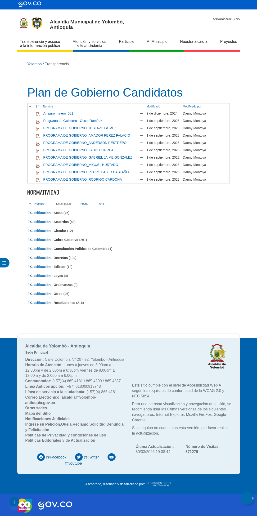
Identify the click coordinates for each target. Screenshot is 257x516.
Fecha (84, 203)
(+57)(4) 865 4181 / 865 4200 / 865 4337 (73, 381)
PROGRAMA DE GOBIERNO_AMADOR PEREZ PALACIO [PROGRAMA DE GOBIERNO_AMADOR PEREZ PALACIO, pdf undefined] (86, 135)
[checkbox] (31, 107)
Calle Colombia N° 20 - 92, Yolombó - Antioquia (74, 359)
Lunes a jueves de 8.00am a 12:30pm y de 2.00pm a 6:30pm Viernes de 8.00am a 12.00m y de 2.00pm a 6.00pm (70, 370)
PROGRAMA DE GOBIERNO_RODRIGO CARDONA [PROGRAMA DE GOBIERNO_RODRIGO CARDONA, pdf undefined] (82, 179)
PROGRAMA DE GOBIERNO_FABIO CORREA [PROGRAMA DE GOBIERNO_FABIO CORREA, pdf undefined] (78, 150)
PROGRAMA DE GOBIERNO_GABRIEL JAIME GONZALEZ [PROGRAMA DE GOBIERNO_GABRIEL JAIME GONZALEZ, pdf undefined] (87, 157)
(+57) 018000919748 (63, 386)
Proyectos (228, 42)
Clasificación (39, 213)
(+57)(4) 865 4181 (71, 392)
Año (101, 203)
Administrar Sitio (226, 19)
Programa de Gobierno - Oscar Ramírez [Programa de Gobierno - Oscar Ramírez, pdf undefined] (72, 121)
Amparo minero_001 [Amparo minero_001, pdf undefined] (58, 113)
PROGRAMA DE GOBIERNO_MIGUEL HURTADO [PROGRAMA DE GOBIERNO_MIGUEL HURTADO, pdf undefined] (80, 165)
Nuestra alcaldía (193, 42)
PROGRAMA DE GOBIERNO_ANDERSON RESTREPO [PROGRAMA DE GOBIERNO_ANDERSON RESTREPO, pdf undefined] (85, 143)
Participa (126, 42)
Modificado (153, 106)
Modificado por (192, 106)
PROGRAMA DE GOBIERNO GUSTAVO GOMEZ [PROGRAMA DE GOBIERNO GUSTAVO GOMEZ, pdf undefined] (80, 128)
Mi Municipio (156, 42)
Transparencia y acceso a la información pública (40, 44)
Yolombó (34, 64)
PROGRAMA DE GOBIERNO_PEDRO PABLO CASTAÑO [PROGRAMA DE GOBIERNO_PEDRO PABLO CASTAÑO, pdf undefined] (86, 172)
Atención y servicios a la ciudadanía (89, 44)
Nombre (48, 106)
